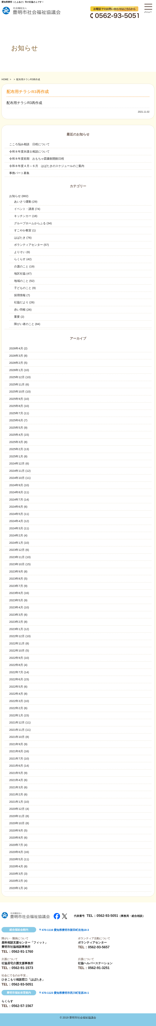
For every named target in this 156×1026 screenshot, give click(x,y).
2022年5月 (16, 686)
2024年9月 (16, 485)
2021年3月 (16, 787)
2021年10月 (17, 736)
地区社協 (20, 273)
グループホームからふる (30, 223)
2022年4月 (16, 693)
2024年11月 (17, 470)
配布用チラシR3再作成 (24, 103)
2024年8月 (16, 492)
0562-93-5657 (98, 947)
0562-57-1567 (22, 1006)
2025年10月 (17, 391)
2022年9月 (16, 657)
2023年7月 (16, 585)
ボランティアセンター (28, 244)
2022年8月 (16, 664)
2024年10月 (17, 477)
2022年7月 (16, 672)
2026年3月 (16, 355)
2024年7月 (16, 499)
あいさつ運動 (22, 201)
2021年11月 (17, 729)
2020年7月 (16, 844)
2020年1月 (16, 888)
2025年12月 (17, 377)
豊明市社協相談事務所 (16, 946)
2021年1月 (16, 801)
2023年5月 (16, 600)
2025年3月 (16, 442)
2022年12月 (17, 636)
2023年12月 (17, 549)
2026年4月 (16, 348)
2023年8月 (16, 578)
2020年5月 (16, 859)
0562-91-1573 (22, 968)
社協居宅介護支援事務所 (17, 963)
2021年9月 (16, 744)
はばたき (20, 237)
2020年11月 (17, 816)
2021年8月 (16, 751)
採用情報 (20, 295)
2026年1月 (16, 370)
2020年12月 (17, 808)
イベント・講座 (24, 208)
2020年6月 (16, 852)
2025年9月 (16, 398)
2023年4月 (16, 607)
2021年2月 (16, 794)
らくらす (20, 259)
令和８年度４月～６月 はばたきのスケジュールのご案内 (46, 165)
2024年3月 (16, 528)
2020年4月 (16, 866)
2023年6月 (16, 593)
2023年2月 (16, 621)
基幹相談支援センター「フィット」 (25, 942)
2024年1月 (16, 542)
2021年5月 (16, 772)
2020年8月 (16, 837)
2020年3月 (16, 873)
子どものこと (22, 287)
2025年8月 (16, 405)
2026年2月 (16, 362)
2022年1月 (16, 715)
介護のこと (21, 266)
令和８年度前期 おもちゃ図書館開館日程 (36, 158)
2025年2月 (16, 449)
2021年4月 (16, 780)
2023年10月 (17, 564)
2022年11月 (17, 643)
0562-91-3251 (98, 968)
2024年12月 (17, 463)
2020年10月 (17, 823)
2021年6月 (16, 765)
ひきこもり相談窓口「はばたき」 (23, 979)
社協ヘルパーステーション (95, 963)
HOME (5, 79)
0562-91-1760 (22, 951)
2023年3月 (16, 614)
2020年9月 (16, 830)
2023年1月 (16, 629)
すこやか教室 (22, 230)
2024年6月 (16, 506)
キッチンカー (22, 216)
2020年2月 (16, 880)
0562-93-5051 (107, 916)
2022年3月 (16, 701)
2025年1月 (16, 456)
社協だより (21, 302)
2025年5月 (16, 427)
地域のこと (21, 280)
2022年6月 (16, 679)
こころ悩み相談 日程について (29, 144)
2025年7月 (16, 413)
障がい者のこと (24, 324)
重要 (17, 316)
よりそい (20, 252)
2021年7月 (16, 758)
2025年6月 (16, 420)
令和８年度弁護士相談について (29, 151)
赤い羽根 (20, 309)
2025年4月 (16, 434)
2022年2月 (16, 708)
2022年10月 (17, 650)
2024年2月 (16, 535)
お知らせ (15, 196)
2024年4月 (16, 521)
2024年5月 (16, 513)
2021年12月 (17, 722)
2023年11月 (17, 557)
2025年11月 (17, 384)
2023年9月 (16, 571)
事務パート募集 (19, 173)
